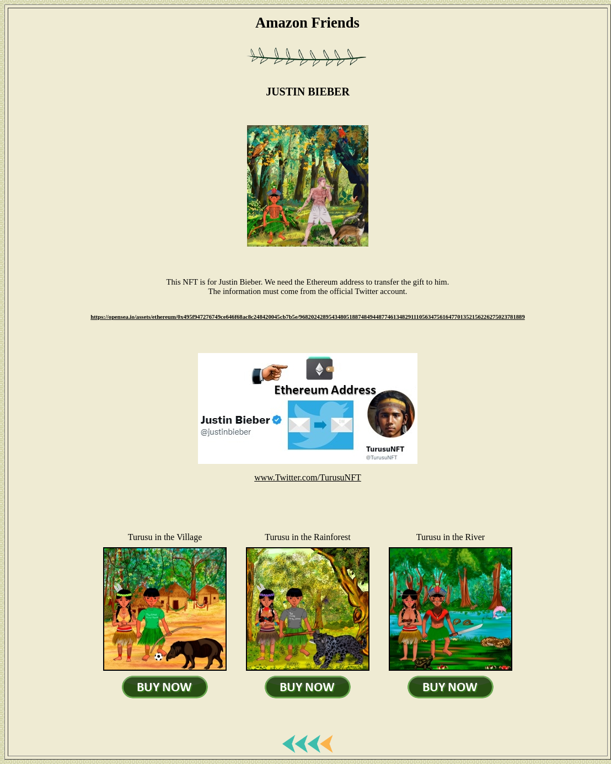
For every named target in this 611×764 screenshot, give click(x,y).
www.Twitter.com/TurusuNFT (307, 477)
